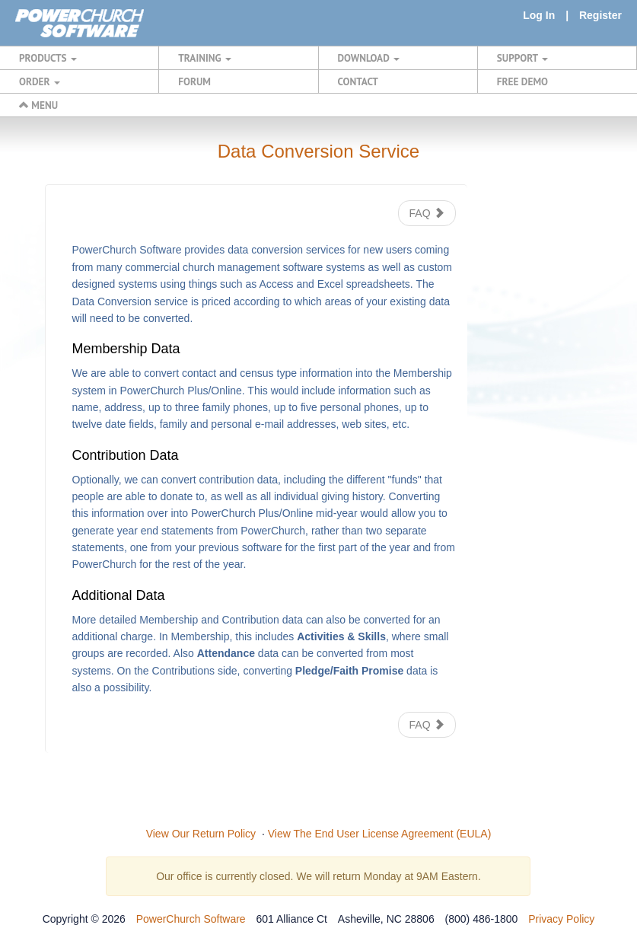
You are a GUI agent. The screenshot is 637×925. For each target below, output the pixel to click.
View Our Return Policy (201, 834)
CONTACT (358, 81)
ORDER (39, 81)
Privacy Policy (561, 919)
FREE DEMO (522, 81)
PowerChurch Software (191, 919)
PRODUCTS (48, 58)
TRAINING (204, 58)
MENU (38, 105)
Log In (539, 15)
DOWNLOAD (369, 58)
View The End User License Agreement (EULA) (380, 834)
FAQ (426, 213)
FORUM (194, 81)
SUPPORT (522, 58)
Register (600, 15)
